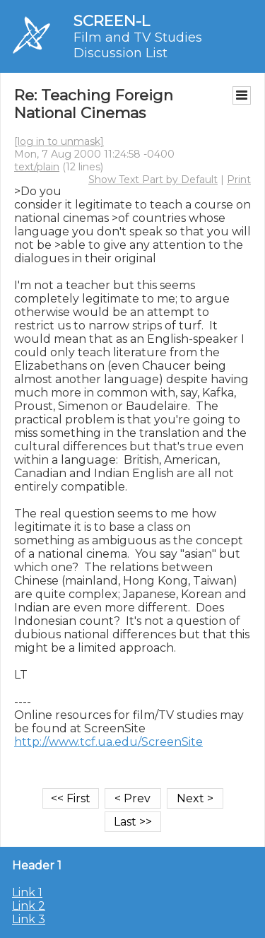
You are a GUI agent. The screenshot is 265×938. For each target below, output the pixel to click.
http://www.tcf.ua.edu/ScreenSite (108, 742)
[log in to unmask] (59, 141)
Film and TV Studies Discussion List (137, 45)
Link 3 (28, 919)
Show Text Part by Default (153, 179)
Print (239, 179)
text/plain (36, 166)
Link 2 (28, 906)
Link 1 (27, 892)
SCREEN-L (111, 21)
